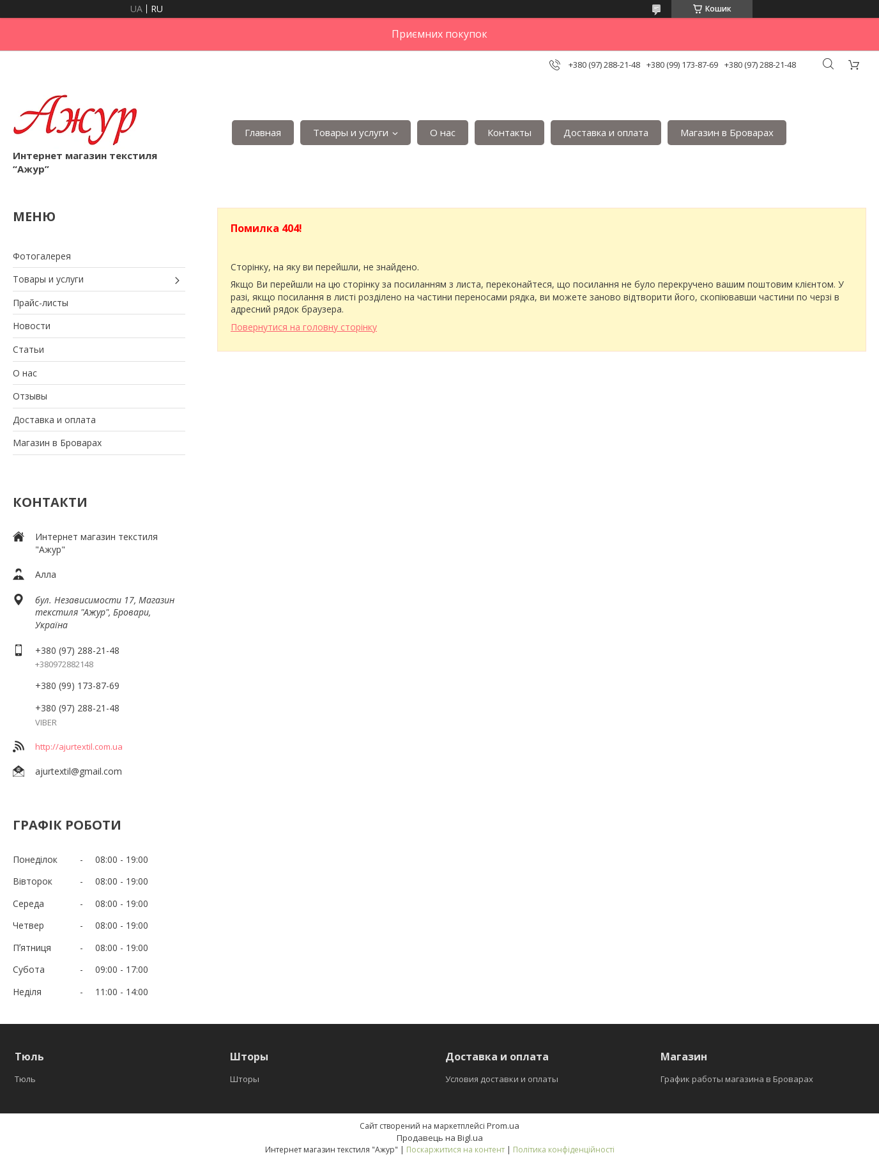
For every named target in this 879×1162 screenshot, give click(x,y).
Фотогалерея (42, 256)
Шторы (244, 1079)
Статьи (28, 349)
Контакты (509, 132)
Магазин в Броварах (727, 132)
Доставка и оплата (605, 132)
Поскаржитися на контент (455, 1149)
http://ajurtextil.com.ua (79, 746)
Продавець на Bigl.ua (440, 1137)
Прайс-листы (40, 303)
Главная (263, 132)
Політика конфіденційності (564, 1149)
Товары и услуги (350, 132)
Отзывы (30, 396)
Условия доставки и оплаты (501, 1079)
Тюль (25, 1079)
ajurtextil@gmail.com (78, 771)
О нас (442, 132)
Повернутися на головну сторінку (304, 327)
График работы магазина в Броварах (737, 1079)
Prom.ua (503, 1125)
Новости (31, 326)
